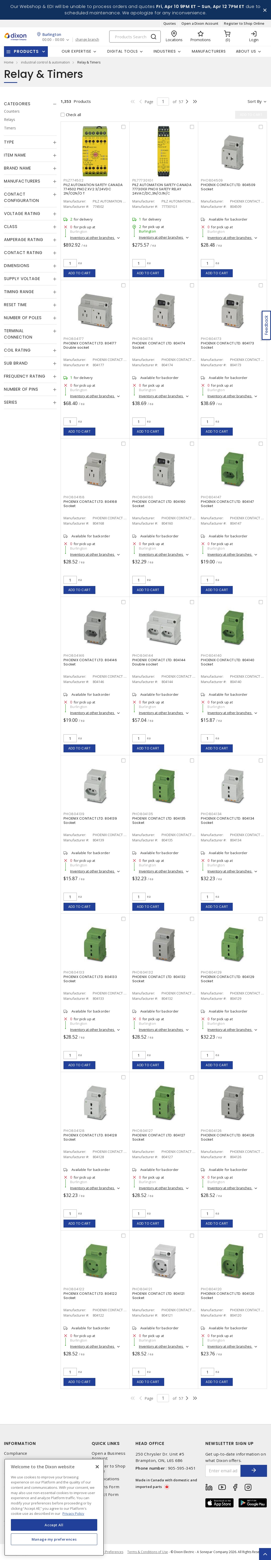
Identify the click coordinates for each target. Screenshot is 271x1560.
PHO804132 (142, 972)
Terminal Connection (18, 334)
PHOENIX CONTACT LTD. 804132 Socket (159, 979)
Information (20, 1443)
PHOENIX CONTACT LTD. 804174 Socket (158, 345)
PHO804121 (142, 1289)
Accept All (54, 1525)
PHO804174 (142, 338)
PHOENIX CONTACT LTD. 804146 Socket (90, 662)
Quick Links (106, 1443)
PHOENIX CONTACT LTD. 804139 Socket (90, 820)
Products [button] (26, 51)
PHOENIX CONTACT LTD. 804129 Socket (227, 979)
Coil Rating (17, 350)
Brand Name (17, 168)
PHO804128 (74, 1130)
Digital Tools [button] (122, 51)
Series (10, 402)
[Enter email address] (223, 1471)
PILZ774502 (73, 180)
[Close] (97, 1467)
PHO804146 (73, 655)
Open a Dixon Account (199, 23)
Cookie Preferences (108, 1552)
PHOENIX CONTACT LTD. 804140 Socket (227, 662)
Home (9, 62)
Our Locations (105, 1478)
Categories (17, 104)
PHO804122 (73, 1289)
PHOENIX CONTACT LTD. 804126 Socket (227, 1137)
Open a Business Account (108, 1456)
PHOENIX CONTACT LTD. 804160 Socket (159, 503)
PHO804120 (211, 1289)
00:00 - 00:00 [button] (53, 39)
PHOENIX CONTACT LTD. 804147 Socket (227, 503)
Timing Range (19, 291)
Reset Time (15, 304)
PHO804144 (142, 655)
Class (11, 226)
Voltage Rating (22, 213)
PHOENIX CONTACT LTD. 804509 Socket (228, 187)
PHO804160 (142, 497)
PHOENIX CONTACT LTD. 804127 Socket (158, 1137)
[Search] (135, 37)
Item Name (15, 155)
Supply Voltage (22, 278)
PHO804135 (142, 814)
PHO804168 (74, 497)
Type (9, 142)
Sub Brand (16, 363)
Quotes (169, 23)
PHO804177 (73, 338)
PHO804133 (73, 972)
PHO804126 (211, 1130)
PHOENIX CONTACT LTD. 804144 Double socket (159, 662)
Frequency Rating (24, 376)
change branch (87, 39)
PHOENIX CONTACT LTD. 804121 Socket (158, 1295)
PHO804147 (211, 497)
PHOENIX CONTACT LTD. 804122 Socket (90, 1295)
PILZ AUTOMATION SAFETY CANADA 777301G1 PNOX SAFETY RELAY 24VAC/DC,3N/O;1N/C (162, 189)
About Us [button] (246, 51)
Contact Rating (23, 252)
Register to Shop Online (244, 23)
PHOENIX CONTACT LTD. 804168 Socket (90, 503)
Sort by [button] (255, 101)
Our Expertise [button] (76, 51)
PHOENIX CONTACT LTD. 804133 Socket (90, 979)
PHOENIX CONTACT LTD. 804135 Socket (159, 820)
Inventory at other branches (92, 237)
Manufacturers (209, 51)
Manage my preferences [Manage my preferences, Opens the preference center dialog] (54, 1539)
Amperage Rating (23, 239)
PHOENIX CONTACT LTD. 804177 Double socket (89, 345)
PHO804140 (211, 655)
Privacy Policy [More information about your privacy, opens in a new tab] (73, 1513)
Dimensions (16, 265)
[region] (54, 1507)
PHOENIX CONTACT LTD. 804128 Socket (90, 1137)
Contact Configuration (21, 197)
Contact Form (105, 1494)
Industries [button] (165, 51)
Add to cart (79, 273)
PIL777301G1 (142, 180)
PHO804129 (211, 972)
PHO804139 (73, 814)
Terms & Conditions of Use (147, 1552)
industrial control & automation (45, 62)
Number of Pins (21, 389)
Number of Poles (23, 318)
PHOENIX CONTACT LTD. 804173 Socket (227, 345)
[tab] (30, 104)
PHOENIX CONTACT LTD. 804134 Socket (227, 820)
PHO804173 (211, 338)
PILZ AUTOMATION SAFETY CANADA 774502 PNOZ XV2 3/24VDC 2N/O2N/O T (93, 189)
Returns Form (105, 1486)
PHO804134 (211, 814)
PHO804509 (212, 180)
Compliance (15, 1453)
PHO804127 (142, 1130)
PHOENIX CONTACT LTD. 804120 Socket (227, 1295)
